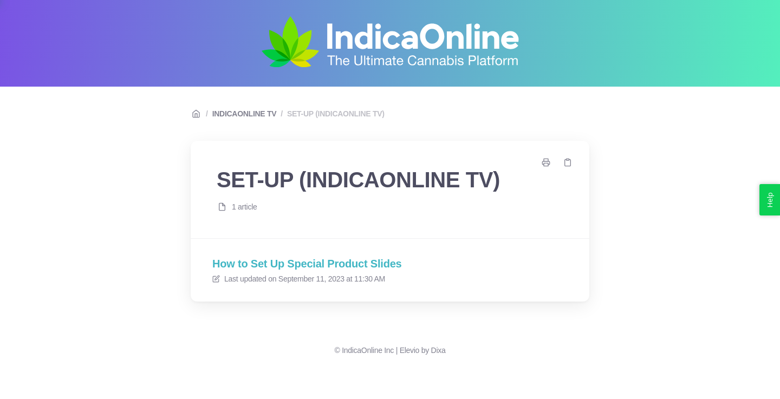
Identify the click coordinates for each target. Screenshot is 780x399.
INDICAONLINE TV (244, 113)
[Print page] (546, 162)
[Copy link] (567, 162)
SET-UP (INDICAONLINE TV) (336, 113)
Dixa (438, 350)
